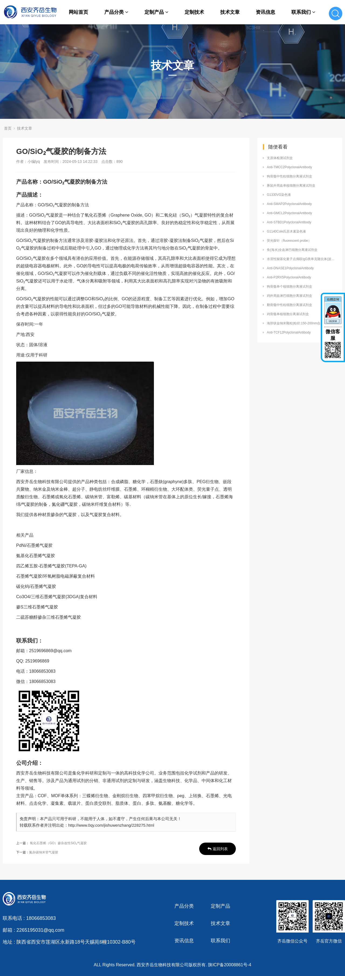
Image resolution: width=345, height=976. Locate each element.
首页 (8, 128)
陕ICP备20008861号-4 (229, 964)
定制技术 (194, 12)
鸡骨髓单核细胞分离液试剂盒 (288, 314)
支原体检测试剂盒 (280, 158)
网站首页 (78, 12)
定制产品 (156, 12)
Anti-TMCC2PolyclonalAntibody (289, 167)
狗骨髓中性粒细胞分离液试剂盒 (289, 176)
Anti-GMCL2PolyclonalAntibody (289, 213)
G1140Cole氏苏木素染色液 (286, 231)
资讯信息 (265, 12)
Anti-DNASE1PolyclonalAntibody (290, 268)
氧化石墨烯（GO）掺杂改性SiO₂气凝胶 (58, 843)
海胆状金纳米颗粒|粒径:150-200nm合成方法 (298, 323)
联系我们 (303, 12)
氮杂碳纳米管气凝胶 (43, 852)
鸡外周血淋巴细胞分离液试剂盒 (289, 296)
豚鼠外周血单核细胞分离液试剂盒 (291, 185)
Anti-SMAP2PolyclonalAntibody (289, 204)
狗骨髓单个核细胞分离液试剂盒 (289, 286)
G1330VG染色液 (279, 195)
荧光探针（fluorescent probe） (289, 241)
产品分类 (116, 12)
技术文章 (230, 12)
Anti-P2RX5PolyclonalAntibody (289, 277)
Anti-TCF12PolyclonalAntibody (289, 332)
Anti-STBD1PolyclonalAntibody (289, 222)
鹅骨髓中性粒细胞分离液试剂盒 (289, 305)
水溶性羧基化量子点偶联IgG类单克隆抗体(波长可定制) (302, 259)
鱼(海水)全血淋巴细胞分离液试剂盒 (292, 250)
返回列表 (218, 849)
